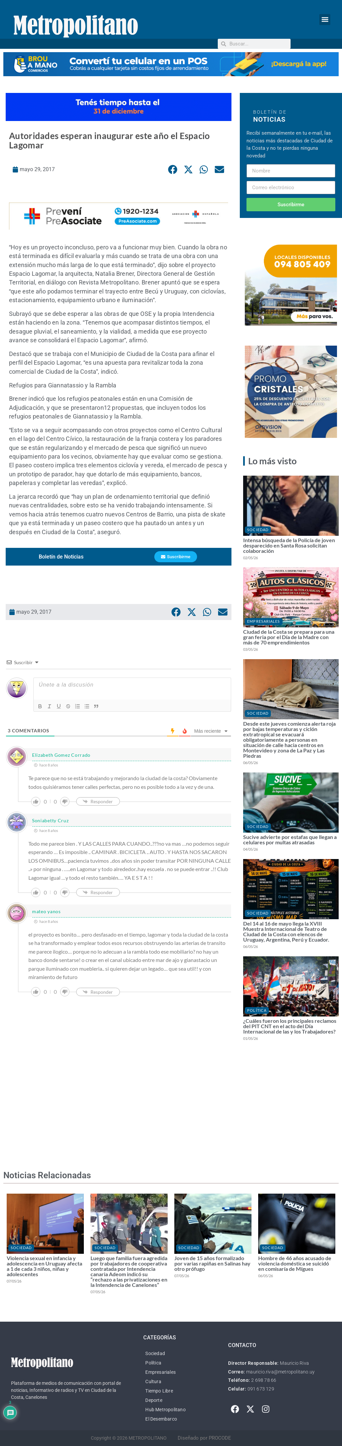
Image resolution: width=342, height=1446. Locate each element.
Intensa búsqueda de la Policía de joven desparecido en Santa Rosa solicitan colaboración (289, 545)
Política (257, 1010)
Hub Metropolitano (165, 1409)
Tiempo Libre (159, 1391)
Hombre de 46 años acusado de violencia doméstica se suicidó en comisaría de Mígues (294, 1263)
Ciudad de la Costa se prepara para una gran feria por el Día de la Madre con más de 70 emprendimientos (288, 636)
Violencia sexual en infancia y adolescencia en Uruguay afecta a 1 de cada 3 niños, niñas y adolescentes (44, 1266)
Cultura (153, 1381)
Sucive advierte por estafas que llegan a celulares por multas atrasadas (290, 839)
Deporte (153, 1400)
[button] (324, 19)
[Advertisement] (118, 1097)
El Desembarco (161, 1419)
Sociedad (258, 529)
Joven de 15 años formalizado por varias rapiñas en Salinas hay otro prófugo (212, 1263)
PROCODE (220, 1438)
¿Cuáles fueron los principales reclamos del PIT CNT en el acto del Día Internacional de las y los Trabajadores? (289, 1026)
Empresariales (263, 621)
